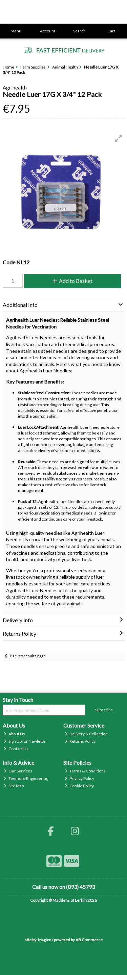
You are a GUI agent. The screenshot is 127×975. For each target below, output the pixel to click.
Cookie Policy (79, 785)
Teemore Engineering (26, 778)
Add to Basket (72, 281)
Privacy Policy (79, 778)
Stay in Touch (18, 699)
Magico (44, 939)
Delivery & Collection (86, 733)
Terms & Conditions (85, 770)
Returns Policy (80, 741)
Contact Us (16, 748)
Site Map (14, 785)
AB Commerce (89, 939)
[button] (118, 138)
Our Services (18, 770)
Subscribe (104, 709)
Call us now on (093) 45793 (63, 887)
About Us (14, 733)
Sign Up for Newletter (25, 741)
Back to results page (28, 655)
